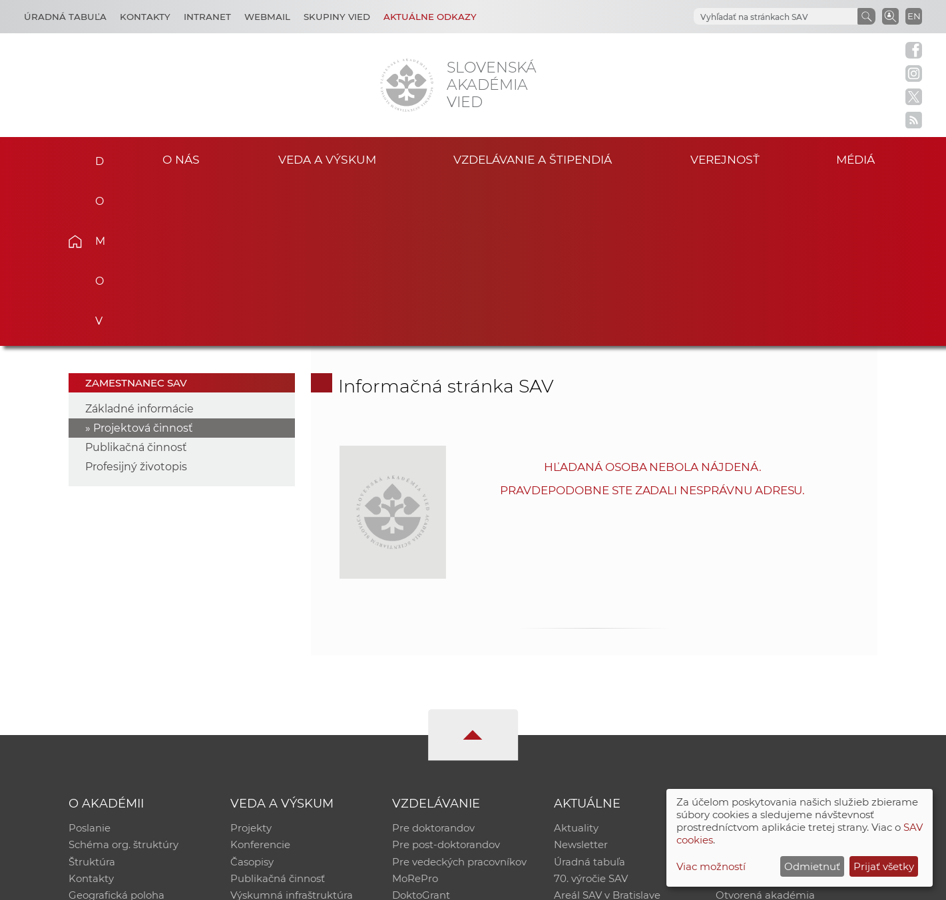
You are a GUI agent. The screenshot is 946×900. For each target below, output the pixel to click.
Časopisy (252, 698)
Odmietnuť (812, 866)
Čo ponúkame (589, 750)
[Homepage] (406, 85)
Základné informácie (139, 243)
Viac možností (711, 866)
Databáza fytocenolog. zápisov (790, 698)
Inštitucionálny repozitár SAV (787, 663)
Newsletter (581, 681)
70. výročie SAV (591, 715)
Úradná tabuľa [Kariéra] (65, 16)
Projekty (251, 663)
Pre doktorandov (433, 663)
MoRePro (415, 715)
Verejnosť (725, 159)
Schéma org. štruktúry (123, 681)
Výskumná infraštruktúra (291, 732)
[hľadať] (774, 17)
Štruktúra (92, 698)
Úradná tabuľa (589, 698)
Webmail (267, 16)
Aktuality (576, 663)
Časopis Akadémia (762, 715)
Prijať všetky (883, 866)
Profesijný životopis (136, 301)
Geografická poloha (116, 732)
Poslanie (90, 663)
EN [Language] (914, 16)
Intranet (207, 16)
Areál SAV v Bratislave (607, 732)
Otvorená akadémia (765, 732)
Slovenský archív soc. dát (776, 681)
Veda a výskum (327, 159)
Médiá (857, 159)
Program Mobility (435, 750)
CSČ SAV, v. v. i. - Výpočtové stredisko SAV (267, 883)
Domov (95, 157)
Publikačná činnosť (136, 282)
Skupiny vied (337, 16)
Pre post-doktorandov (446, 681)
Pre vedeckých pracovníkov (459, 698)
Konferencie (260, 681)
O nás (181, 159)
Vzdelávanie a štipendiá (532, 159)
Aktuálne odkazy (430, 16)
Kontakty (145, 16)
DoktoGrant (421, 732)
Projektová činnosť (143, 263)
